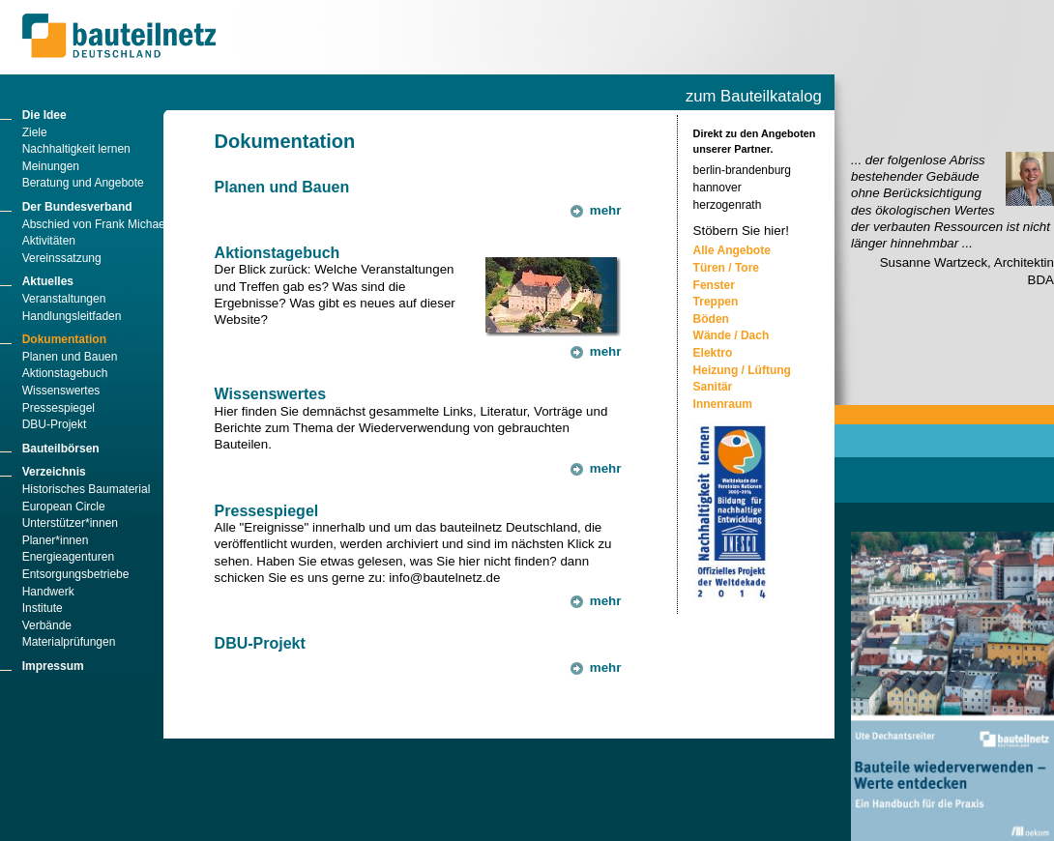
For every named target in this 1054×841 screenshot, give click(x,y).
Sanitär (713, 386)
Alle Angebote (732, 250)
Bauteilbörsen (61, 448)
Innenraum (722, 404)
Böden (711, 319)
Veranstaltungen (64, 298)
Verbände (47, 625)
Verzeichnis (54, 471)
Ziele (34, 132)
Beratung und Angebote (83, 182)
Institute (42, 608)
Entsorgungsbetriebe (76, 574)
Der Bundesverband (77, 207)
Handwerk (48, 591)
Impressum (53, 666)
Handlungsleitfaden (72, 316)
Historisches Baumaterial (86, 489)
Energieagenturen (68, 557)
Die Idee (44, 115)
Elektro (713, 353)
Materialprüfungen (69, 642)
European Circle (63, 506)
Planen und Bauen (70, 356)
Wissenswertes (61, 390)
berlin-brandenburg (742, 170)
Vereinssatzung (62, 258)
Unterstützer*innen (70, 523)
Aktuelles (47, 281)
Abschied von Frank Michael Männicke (121, 224)
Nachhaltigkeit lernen (76, 149)
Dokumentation (64, 339)
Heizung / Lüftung (742, 370)
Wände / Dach (731, 335)
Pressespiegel (58, 408)
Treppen (716, 301)
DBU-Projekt (54, 424)
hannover (717, 187)
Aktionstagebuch (65, 373)
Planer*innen (55, 540)
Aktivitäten (48, 240)
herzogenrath (727, 205)
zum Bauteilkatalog (754, 96)
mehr (606, 210)
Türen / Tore (726, 268)
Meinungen (50, 166)
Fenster (714, 285)
